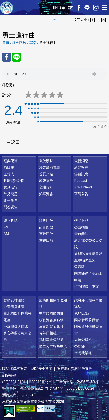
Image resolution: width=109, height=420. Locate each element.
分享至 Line (16, 57)
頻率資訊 (46, 194)
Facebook (79, 7)
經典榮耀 (11, 161)
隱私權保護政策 (14, 369)
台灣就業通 (83, 353)
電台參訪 (81, 234)
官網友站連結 (14, 300)
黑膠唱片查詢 (84, 260)
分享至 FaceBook (6, 57)
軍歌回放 (46, 234)
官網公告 (81, 194)
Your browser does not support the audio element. (54, 74)
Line (87, 7)
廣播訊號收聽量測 (88, 253)
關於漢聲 (46, 161)
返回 (15, 142)
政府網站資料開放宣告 (74, 369)
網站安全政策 (41, 369)
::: (54, 19)
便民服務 (81, 221)
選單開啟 (104, 7)
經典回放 (70, 7)
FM (6, 227)
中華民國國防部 (51, 313)
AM (6, 234)
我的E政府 (82, 313)
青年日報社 (48, 333)
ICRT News (83, 187)
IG (95, 7)
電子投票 (11, 200)
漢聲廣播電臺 (6, 7)
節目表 (9, 167)
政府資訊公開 (14, 181)
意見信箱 (11, 187)
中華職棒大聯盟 (16, 326)
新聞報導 (81, 167)
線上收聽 (62, 7)
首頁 (5, 43)
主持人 (9, 174)
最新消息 (81, 161)
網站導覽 (9, 375)
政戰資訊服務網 (51, 320)
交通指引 (46, 187)
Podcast (80, 181)
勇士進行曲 (48, 43)
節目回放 (46, 227)
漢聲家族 (46, 181)
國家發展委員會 (86, 320)
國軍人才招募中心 (53, 346)
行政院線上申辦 (86, 286)
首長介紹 (46, 174)
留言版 (79, 267)
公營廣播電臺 (14, 307)
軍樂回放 (46, 240)
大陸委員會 (83, 340)
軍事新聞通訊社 (51, 326)
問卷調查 (11, 207)
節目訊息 (81, 174)
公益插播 (81, 227)
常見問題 (11, 194)
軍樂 (32, 43)
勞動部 (79, 346)
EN (55, 7)
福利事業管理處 (51, 340)
